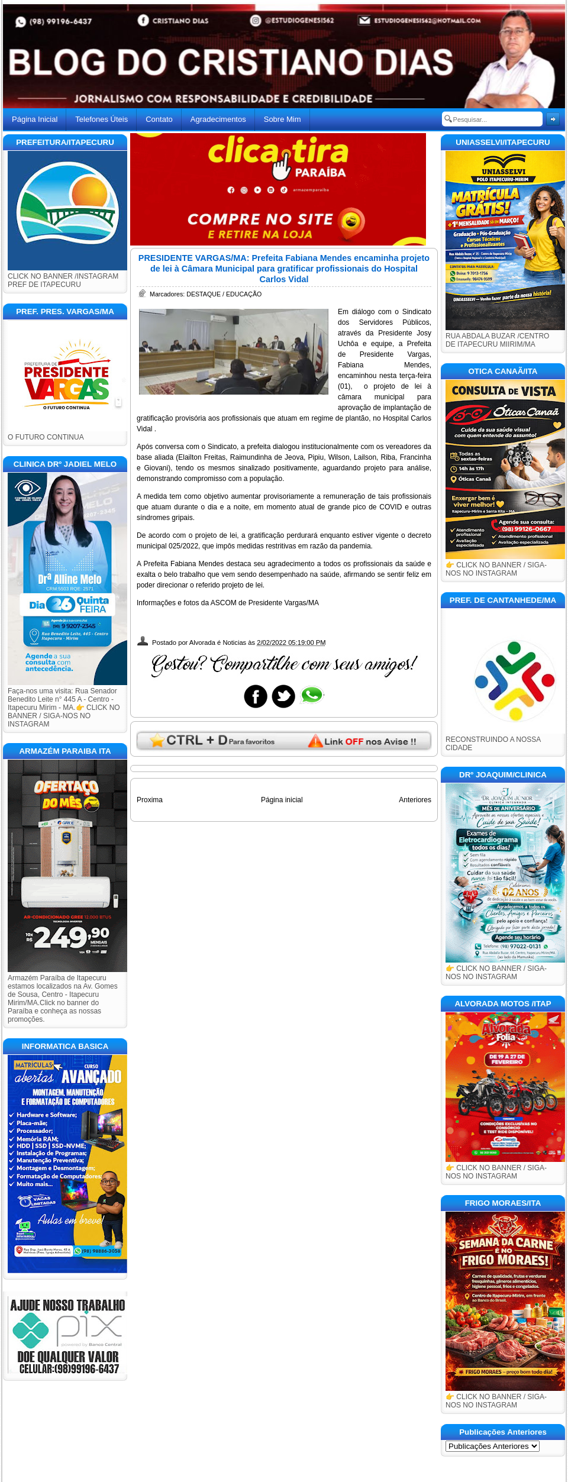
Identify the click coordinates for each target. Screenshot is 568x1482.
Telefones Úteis (101, 119)
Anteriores (415, 800)
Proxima (150, 800)
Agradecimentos (218, 119)
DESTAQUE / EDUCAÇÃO (224, 294)
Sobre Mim (282, 119)
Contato (159, 119)
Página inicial (282, 800)
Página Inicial (34, 119)
